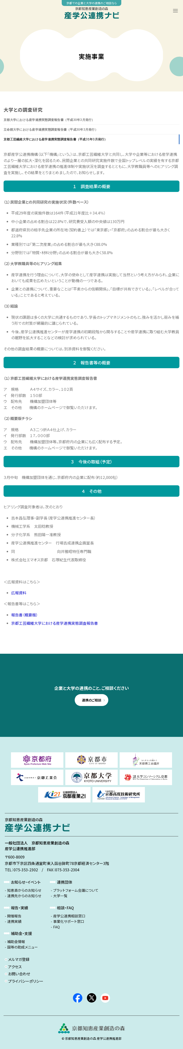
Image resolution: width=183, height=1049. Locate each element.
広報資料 (18, 593)
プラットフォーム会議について (75, 890)
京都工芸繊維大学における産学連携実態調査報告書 (54, 623)
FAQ (56, 927)
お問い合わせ (19, 974)
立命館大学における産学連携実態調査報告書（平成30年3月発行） (51, 129)
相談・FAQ (65, 908)
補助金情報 (16, 941)
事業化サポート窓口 (68, 921)
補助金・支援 (21, 933)
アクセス (15, 966)
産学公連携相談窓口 (69, 916)
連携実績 (14, 921)
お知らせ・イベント (26, 882)
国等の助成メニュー (22, 947)
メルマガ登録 (19, 959)
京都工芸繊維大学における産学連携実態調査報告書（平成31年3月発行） (55, 139)
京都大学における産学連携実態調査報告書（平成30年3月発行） (49, 120)
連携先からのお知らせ (24, 895)
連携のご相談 (91, 700)
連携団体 (64, 882)
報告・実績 (19, 908)
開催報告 (14, 916)
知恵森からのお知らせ (24, 890)
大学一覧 (60, 895)
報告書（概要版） (24, 615)
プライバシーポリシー (25, 981)
